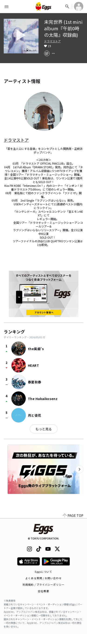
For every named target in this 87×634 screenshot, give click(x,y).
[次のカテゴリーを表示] (80, 469)
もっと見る (43, 429)
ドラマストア (52, 41)
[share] (47, 53)
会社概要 (43, 591)
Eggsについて (43, 571)
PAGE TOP (73, 515)
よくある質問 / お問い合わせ (43, 578)
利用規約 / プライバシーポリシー (43, 584)
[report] (53, 53)
